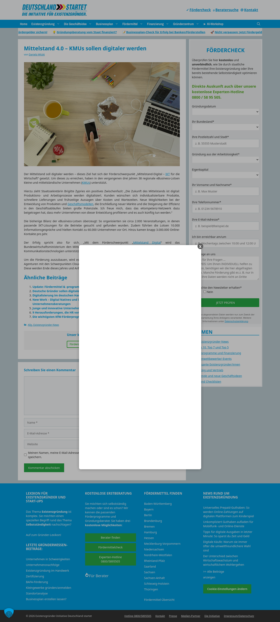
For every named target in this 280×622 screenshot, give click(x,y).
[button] (9, 613)
